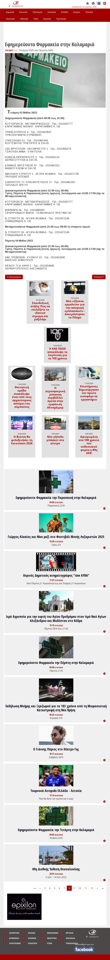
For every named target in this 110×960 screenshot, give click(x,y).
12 (92, 888)
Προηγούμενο (14, 277)
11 (86, 888)
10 (79, 888)
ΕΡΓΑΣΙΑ (69, 933)
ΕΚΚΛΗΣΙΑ (70, 938)
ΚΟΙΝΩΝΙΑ (14, 938)
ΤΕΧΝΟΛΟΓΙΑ (72, 943)
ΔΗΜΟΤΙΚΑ (14, 933)
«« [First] (35, 888)
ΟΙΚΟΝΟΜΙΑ (52, 933)
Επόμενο (99, 277)
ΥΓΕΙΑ (49, 943)
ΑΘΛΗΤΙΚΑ (52, 938)
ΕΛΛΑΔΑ (31, 933)
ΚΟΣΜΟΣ (32, 938)
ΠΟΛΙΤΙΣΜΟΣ (15, 943)
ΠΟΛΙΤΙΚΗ (32, 943)
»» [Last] (103, 888)
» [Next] (97, 888)
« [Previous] (40, 888)
